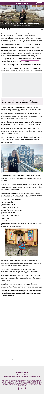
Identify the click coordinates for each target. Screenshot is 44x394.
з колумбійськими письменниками (30, 60)
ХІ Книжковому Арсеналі (23, 61)
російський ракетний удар (14, 47)
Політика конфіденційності (17, 376)
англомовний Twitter (15, 71)
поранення (37, 46)
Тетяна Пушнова (17, 25)
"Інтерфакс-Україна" (27, 383)
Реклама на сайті (7, 376)
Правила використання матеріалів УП (32, 376)
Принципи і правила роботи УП (22, 378)
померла (25, 46)
